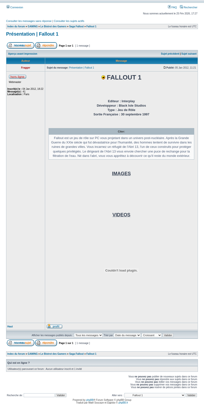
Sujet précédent (170, 53)
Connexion (15, 7)
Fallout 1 (91, 26)
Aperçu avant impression (22, 53)
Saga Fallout (76, 26)
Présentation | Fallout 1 (32, 34)
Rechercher (188, 7)
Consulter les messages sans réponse (28, 21)
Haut (10, 326)
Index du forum (16, 26)
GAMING (33, 26)
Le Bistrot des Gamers (54, 26)
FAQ (172, 7)
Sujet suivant (188, 53)
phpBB (89, 400)
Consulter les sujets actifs (69, 21)
